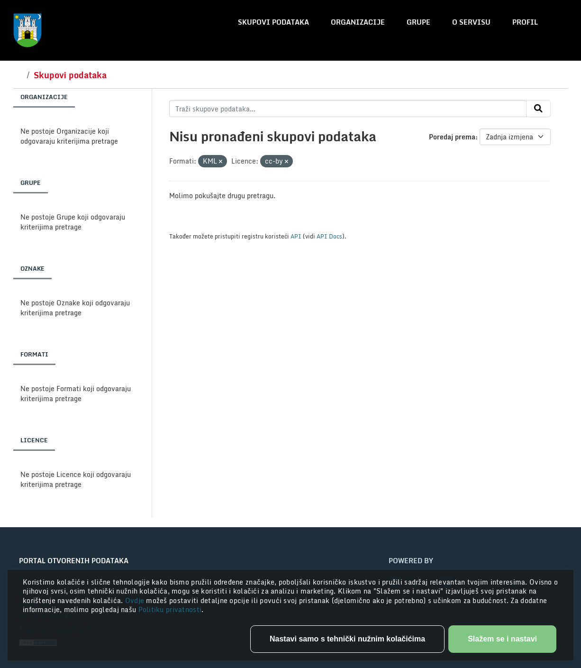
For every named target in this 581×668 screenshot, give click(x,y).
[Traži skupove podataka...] (348, 108)
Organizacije (358, 22)
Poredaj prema (452, 136)
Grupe (418, 22)
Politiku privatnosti (170, 609)
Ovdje (135, 600)
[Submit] (538, 108)
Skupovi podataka (273, 22)
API (295, 236)
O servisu (471, 22)
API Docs (329, 236)
